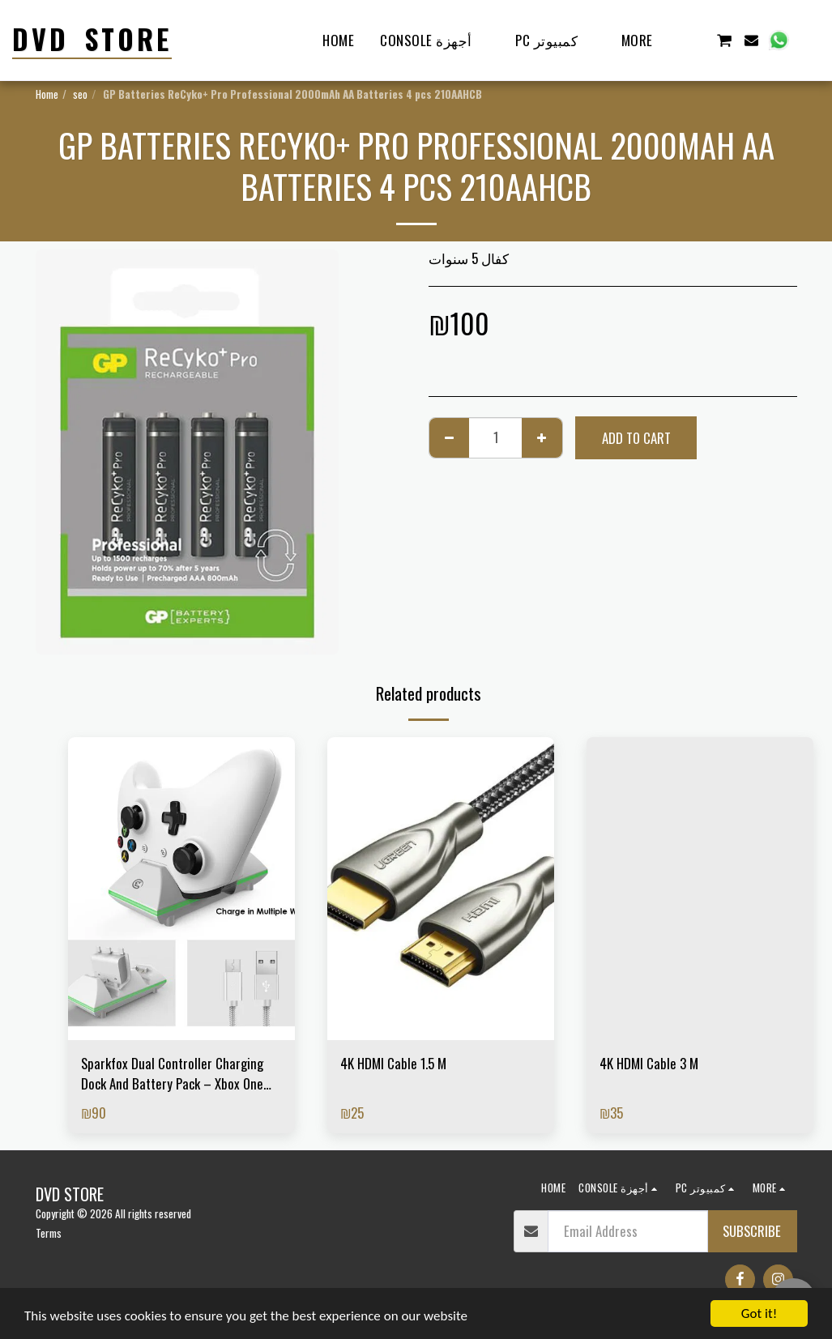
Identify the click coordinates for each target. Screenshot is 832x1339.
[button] (696, 40)
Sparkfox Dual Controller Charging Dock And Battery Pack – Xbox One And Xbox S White (172, 1073)
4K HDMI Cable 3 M (648, 1063)
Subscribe (752, 1231)
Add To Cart (636, 438)
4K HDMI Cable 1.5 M (393, 1063)
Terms (49, 1233)
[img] (181, 888)
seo (80, 94)
